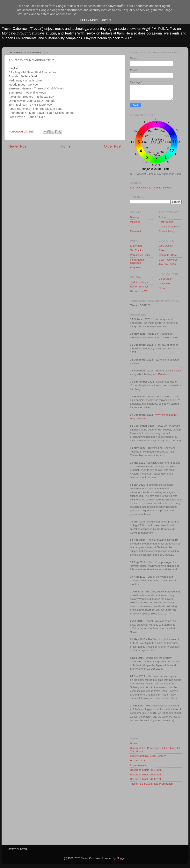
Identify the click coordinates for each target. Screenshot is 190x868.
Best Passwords (168, 259)
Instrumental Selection (137, 261)
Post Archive (166, 221)
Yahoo (166, 187)
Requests (135, 267)
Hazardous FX (138, 291)
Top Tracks (136, 250)
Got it (106, 20)
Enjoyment (136, 245)
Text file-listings (139, 282)
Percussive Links (140, 255)
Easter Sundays (139, 286)
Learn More (89, 20)
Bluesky (134, 217)
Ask (132, 187)
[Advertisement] (156, 816)
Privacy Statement (169, 226)
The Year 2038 (167, 264)
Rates (162, 250)
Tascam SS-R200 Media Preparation (151, 783)
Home (65, 146)
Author (163, 217)
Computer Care (168, 255)
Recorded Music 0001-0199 (146, 769)
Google (157, 187)
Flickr (162, 288)
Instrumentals (138, 765)
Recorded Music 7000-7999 (146, 779)
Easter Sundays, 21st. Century (148, 755)
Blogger (120, 858)
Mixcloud (135, 221)
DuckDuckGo (143, 187)
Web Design (166, 245)
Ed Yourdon (165, 278)
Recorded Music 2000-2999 (146, 774)
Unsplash (164, 283)
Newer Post (17, 146)
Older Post (112, 146)
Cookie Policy (167, 231)
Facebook (136, 231)
